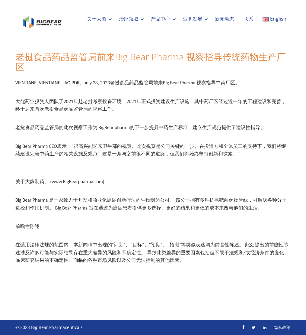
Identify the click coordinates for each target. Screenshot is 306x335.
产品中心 (160, 18)
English (274, 18)
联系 (248, 18)
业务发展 (192, 18)
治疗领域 (128, 18)
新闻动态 (224, 18)
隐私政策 (282, 327)
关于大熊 (96, 18)
